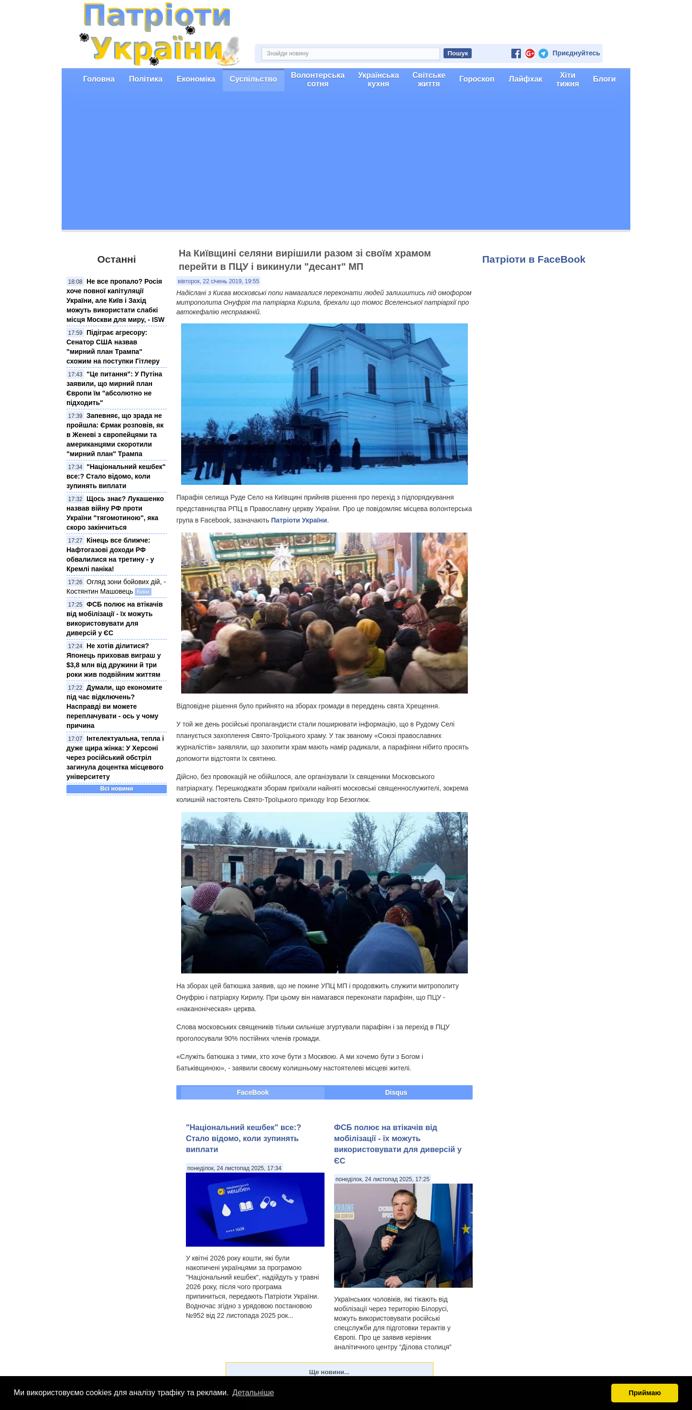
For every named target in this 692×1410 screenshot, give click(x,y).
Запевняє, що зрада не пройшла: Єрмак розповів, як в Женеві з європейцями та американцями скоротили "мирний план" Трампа (114, 435)
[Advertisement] (346, 163)
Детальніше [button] (253, 1393)
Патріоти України (299, 520)
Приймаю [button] (644, 1393)
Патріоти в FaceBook (533, 259)
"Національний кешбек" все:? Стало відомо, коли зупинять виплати (115, 476)
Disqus (396, 1092)
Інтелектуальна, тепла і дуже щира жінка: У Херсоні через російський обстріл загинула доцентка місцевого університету (115, 757)
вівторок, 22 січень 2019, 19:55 (218, 281)
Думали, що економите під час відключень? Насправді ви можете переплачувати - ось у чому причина (114, 706)
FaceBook (253, 1092)
